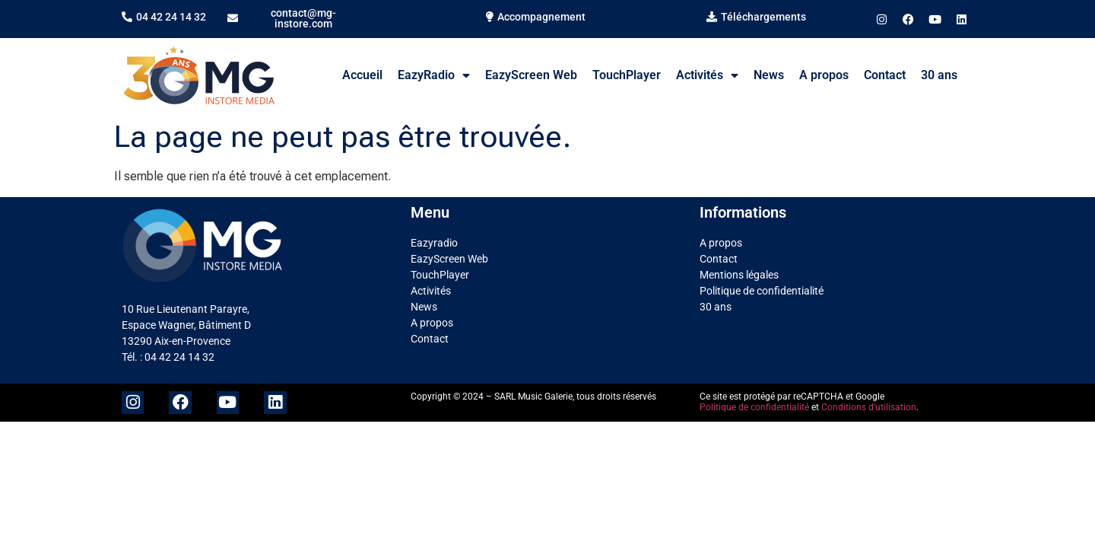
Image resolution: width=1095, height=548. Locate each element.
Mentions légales (739, 275)
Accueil (362, 75)
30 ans (939, 75)
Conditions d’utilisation (868, 407)
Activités (707, 75)
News (769, 75)
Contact (885, 75)
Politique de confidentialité (762, 291)
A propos (824, 75)
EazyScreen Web (531, 75)
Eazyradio (434, 243)
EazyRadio (434, 75)
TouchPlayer (626, 75)
